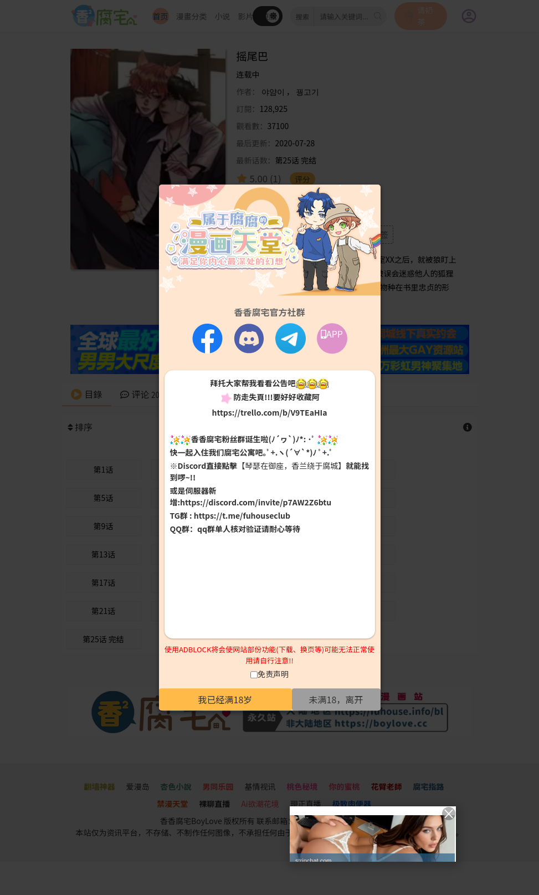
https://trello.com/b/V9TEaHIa (269, 412)
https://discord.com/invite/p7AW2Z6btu (255, 502)
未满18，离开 (336, 699)
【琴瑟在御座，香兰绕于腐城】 (291, 466)
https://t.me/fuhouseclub (242, 515)
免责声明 (273, 673)
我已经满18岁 (225, 699)
